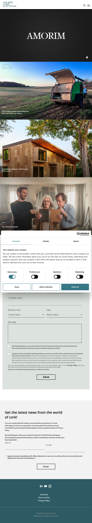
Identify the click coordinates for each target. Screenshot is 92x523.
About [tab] (76, 241)
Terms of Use (44, 497)
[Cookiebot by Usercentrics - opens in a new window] (78, 234)
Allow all (75, 287)
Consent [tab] (16, 241)
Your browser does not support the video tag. (46, 36)
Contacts (44, 494)
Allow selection (46, 287)
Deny (17, 287)
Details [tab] (46, 241)
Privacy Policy (72, 365)
